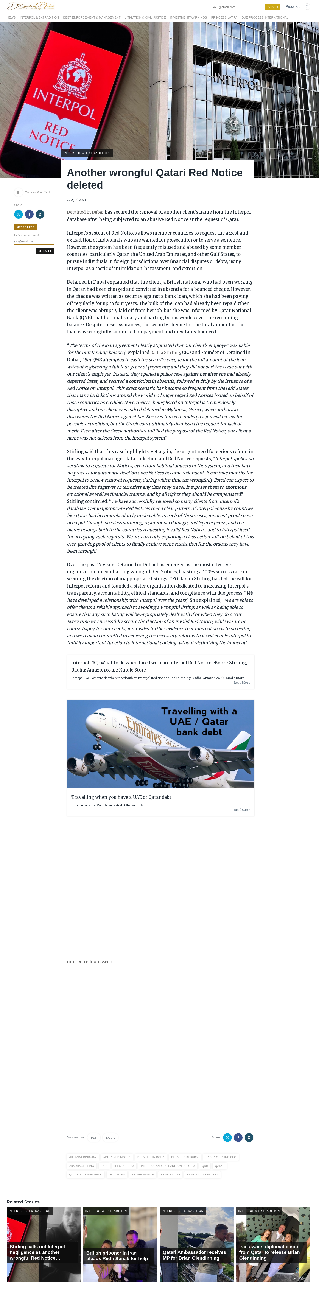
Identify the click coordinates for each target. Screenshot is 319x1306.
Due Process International (265, 17)
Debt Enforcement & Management (91, 17)
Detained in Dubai (86, 212)
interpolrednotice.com (91, 961)
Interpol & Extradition (39, 17)
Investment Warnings (188, 17)
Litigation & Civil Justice (145, 17)
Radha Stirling (166, 352)
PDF (94, 1137)
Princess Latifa (224, 17)
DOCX (110, 1137)
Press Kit (292, 6)
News (11, 17)
